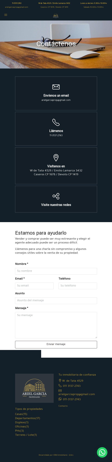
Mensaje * (21, 308)
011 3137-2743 (72, 386)
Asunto (20, 293)
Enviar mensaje (56, 344)
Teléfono (64, 279)
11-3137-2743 (16, 3)
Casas (18, 414)
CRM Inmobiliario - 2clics (63, 455)
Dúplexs (20, 422)
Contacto (63, 406)
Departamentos (25, 418)
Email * (20, 279)
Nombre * (21, 264)
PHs (17, 431)
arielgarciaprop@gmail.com (16, 7)
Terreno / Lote (24, 435)
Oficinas (20, 427)
